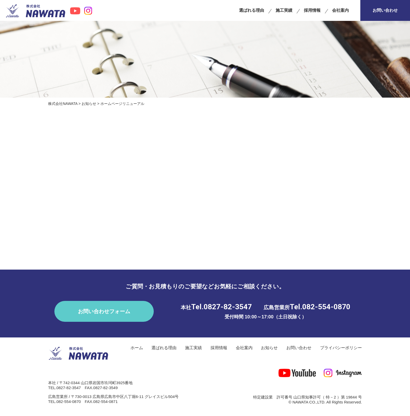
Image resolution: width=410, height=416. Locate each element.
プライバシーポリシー (341, 348)
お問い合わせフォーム (104, 311)
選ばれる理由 (251, 10)
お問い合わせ (385, 10)
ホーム (136, 348)
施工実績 (284, 10)
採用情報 (312, 10)
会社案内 (340, 10)
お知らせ (269, 348)
